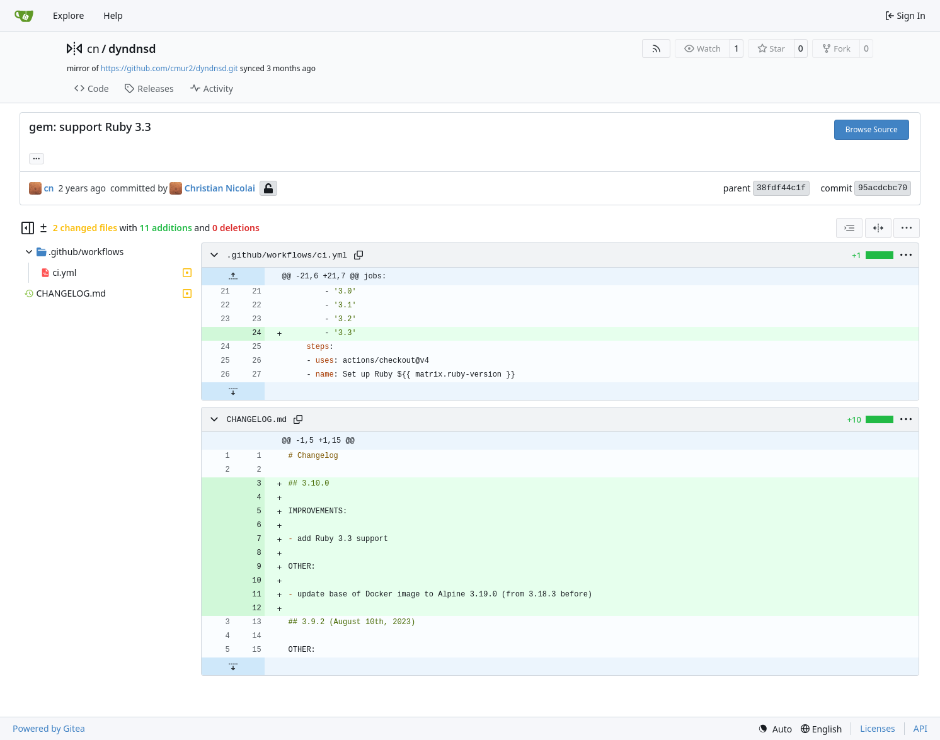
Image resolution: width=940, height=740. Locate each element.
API (920, 728)
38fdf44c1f (781, 188)
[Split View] (878, 228)
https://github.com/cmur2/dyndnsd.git (169, 68)
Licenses (877, 728)
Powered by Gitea (49, 728)
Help (113, 15)
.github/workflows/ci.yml (287, 255)
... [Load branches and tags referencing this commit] (36, 157)
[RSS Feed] (656, 48)
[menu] (906, 228)
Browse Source (871, 129)
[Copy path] (358, 255)
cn (93, 48)
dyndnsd (132, 48)
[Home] (24, 15)
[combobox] (849, 228)
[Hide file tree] (27, 228)
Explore (68, 15)
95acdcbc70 (882, 188)
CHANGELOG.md (257, 419)
